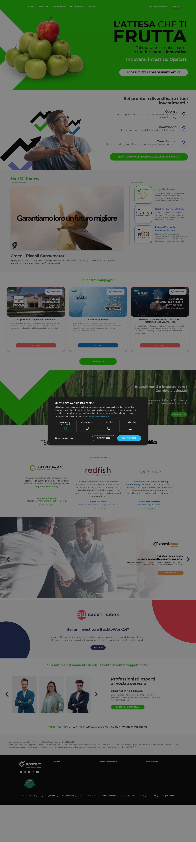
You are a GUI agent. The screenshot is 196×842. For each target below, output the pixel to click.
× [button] (144, 400)
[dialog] (98, 421)
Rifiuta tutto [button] (103, 438)
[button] (65, 438)
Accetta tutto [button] (129, 438)
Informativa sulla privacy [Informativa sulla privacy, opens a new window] (99, 416)
